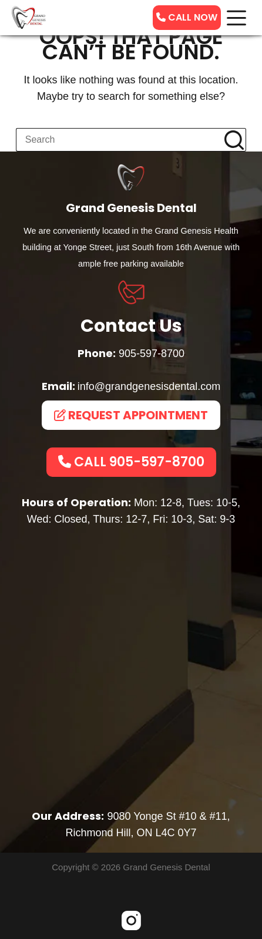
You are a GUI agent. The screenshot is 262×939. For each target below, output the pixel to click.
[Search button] (234, 140)
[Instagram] (131, 920)
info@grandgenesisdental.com (149, 386)
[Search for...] (119, 140)
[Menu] (236, 18)
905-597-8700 (151, 353)
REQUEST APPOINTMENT (131, 415)
